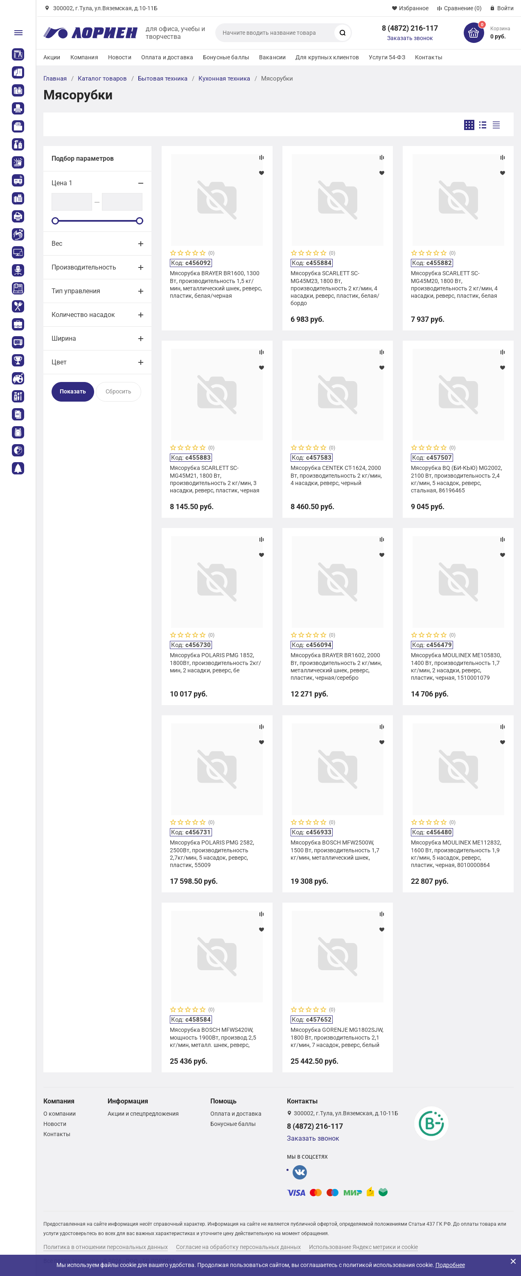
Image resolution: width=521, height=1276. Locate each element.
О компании (59, 1113)
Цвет (59, 362)
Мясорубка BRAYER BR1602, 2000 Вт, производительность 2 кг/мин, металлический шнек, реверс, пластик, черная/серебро (336, 666)
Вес (57, 243)
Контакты (428, 57)
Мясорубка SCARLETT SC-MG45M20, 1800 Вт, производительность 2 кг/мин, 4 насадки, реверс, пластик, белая (454, 284)
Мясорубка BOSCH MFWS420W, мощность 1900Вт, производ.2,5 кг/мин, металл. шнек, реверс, (213, 1037)
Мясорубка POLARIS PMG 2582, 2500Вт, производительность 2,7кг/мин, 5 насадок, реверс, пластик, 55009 (212, 853)
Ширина (64, 338)
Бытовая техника (162, 78)
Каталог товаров (102, 78)
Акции (52, 57)
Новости (119, 57)
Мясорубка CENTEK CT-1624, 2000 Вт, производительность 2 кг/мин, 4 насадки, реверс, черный (336, 475)
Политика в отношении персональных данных (105, 1247)
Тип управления (76, 291)
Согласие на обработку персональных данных (238, 1247)
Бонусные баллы (226, 57)
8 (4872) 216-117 (410, 28)
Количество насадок (83, 315)
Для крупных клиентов (327, 57)
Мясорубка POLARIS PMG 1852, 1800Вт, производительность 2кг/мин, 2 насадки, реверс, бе (215, 662)
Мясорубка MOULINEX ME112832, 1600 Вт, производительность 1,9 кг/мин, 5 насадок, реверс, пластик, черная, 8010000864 (456, 853)
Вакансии (272, 57)
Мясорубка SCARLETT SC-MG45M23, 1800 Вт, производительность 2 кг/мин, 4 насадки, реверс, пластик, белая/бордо (335, 288)
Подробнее (450, 1265)
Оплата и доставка (167, 57)
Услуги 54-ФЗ (387, 57)
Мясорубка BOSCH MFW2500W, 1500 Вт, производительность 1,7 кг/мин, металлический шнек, (335, 849)
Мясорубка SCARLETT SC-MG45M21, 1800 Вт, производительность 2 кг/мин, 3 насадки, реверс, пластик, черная (214, 479)
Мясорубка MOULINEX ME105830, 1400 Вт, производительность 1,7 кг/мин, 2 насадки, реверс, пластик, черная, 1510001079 (456, 666)
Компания (84, 57)
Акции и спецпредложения (143, 1113)
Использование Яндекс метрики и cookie (363, 1247)
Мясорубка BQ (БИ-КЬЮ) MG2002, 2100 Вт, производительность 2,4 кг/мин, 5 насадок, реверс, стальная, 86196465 (456, 479)
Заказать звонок (410, 38)
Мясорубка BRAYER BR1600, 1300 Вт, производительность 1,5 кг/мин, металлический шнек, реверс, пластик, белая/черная (216, 284)
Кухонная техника (224, 78)
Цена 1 (62, 183)
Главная (55, 78)
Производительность (84, 267)
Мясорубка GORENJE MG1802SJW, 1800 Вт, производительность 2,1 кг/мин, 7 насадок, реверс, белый (337, 1037)
